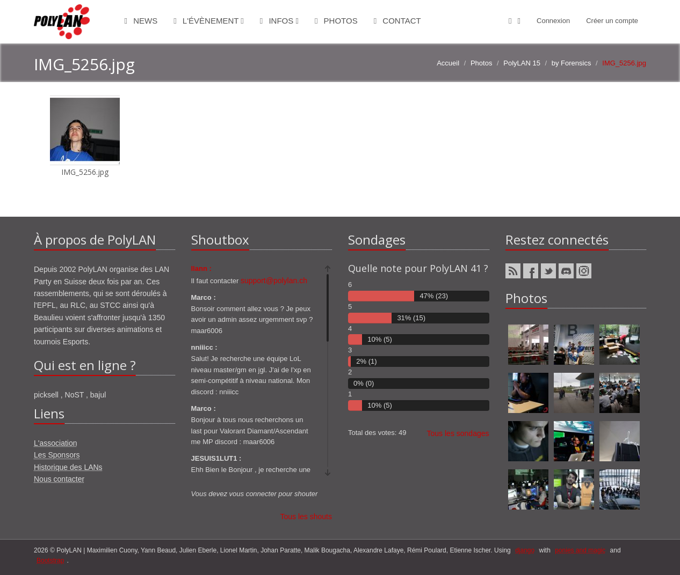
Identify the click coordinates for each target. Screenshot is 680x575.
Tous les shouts (306, 516)
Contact (397, 20)
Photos (336, 20)
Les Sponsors (57, 455)
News (141, 20)
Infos (279, 20)
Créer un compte (612, 21)
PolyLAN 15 (521, 63)
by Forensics (571, 63)
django (524, 550)
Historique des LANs (68, 467)
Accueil (448, 63)
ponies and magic (580, 550)
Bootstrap (50, 560)
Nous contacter (59, 479)
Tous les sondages (458, 433)
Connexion (553, 21)
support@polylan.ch (274, 280)
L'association (55, 443)
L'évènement (208, 20)
